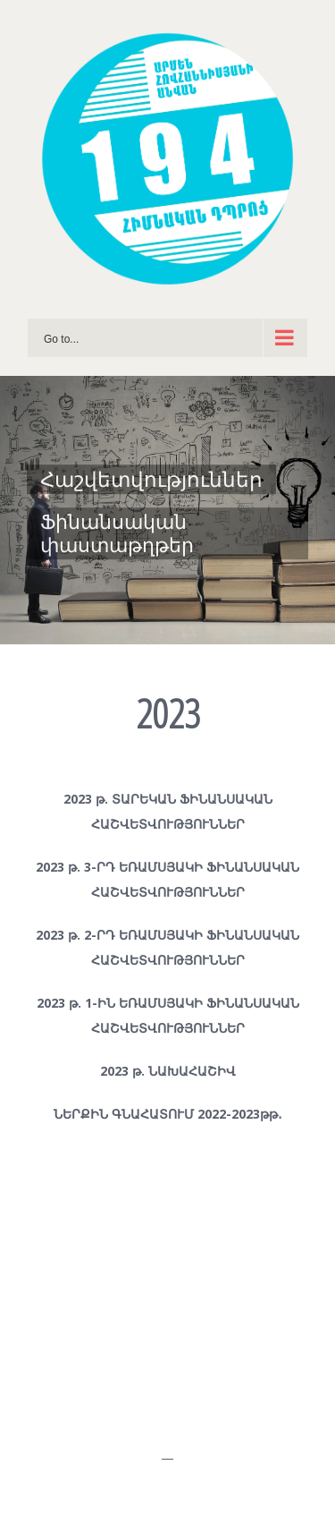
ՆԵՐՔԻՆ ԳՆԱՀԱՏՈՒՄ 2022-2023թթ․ (168, 1113)
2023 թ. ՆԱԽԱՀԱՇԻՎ (168, 1070)
